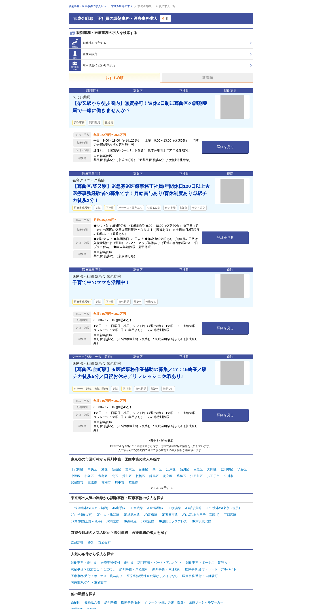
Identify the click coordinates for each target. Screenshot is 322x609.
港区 (104, 469)
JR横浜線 (174, 504)
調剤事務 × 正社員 (83, 555)
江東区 (171, 469)
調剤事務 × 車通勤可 (166, 560)
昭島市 (133, 480)
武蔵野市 (77, 480)
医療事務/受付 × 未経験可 (200, 566)
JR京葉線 (147, 515)
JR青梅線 (150, 510)
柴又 (91, 536)
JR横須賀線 (193, 504)
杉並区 (89, 474)
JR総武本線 (131, 510)
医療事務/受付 (131, 590)
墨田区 (157, 469)
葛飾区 (181, 474)
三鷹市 (92, 480)
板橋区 (140, 474)
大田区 (211, 469)
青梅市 (106, 480)
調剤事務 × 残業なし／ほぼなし (93, 560)
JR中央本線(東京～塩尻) (223, 504)
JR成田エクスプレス (172, 515)
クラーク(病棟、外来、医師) (164, 590)
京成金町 (104, 536)
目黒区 (198, 469)
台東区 (143, 469)
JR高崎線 (130, 515)
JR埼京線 (112, 515)
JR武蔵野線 (155, 504)
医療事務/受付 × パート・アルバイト (211, 560)
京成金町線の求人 (122, 6)
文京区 (130, 469)
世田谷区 (227, 469)
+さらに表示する (161, 484)
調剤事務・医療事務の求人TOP (87, 6)
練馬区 (154, 474)
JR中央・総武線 (108, 510)
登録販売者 (92, 590)
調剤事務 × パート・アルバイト (160, 555)
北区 (115, 474)
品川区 (184, 469)
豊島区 (103, 474)
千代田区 (77, 469)
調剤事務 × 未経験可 (133, 560)
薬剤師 (75, 590)
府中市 (119, 480)
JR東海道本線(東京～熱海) (89, 504)
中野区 (75, 474)
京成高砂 (77, 536)
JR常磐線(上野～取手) (86, 515)
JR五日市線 (169, 510)
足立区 (167, 474)
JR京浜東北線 (201, 515)
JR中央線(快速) (81, 510)
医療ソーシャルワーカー (206, 590)
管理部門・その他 (83, 596)
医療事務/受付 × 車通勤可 (89, 571)
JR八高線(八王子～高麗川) (200, 510)
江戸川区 (196, 474)
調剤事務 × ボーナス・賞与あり (208, 555)
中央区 (92, 469)
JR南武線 (136, 504)
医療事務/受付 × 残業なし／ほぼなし (152, 566)
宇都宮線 (230, 510)
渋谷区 (242, 469)
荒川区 (127, 474)
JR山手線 (118, 504)
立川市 (228, 474)
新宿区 (116, 469)
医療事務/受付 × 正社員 (117, 555)
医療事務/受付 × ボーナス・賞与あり (96, 566)
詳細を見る (225, 147)
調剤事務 (110, 590)
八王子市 (213, 474)
